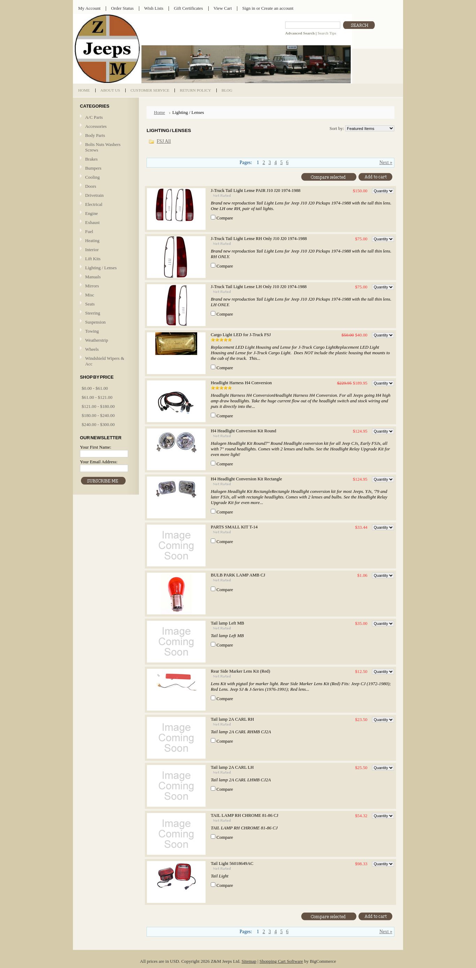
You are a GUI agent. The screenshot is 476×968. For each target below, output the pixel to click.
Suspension (95, 322)
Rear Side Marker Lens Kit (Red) (240, 671)
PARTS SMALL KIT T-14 (234, 527)
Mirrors (92, 285)
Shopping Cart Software (281, 961)
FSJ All (164, 141)
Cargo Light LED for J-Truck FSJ (241, 334)
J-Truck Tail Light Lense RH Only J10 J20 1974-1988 (259, 238)
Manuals (93, 276)
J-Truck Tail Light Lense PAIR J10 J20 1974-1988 (255, 190)
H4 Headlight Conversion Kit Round (243, 430)
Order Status (122, 8)
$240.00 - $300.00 (98, 424)
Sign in (248, 8)
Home (159, 112)
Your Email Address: (99, 461)
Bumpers (93, 168)
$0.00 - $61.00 (95, 388)
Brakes (91, 159)
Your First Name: (95, 447)
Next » (385, 162)
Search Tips (327, 33)
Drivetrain (105, 196)
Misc (89, 294)
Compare (224, 217)
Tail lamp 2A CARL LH (232, 767)
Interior (92, 249)
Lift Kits (93, 258)
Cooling (105, 177)
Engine (91, 213)
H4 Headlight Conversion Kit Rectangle (246, 479)
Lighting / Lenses (105, 268)
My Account (89, 8)
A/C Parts (94, 117)
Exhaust (92, 222)
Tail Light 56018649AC (232, 863)
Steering (92, 313)
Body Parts (105, 136)
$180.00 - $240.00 (98, 415)
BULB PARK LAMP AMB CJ (238, 575)
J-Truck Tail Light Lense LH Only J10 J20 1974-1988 (259, 286)
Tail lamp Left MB (227, 623)
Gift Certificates (188, 8)
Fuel (89, 231)
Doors (90, 186)
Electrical (105, 205)
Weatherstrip (96, 340)
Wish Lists (153, 8)
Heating (92, 240)
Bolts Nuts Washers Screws (102, 147)
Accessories (96, 126)
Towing (92, 331)
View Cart (223, 8)
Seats (105, 304)
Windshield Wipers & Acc (104, 361)
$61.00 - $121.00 (97, 397)
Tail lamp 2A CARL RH (232, 719)
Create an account (277, 8)
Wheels (92, 349)
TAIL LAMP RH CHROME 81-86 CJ (244, 815)
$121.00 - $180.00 (98, 406)
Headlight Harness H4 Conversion (241, 382)
